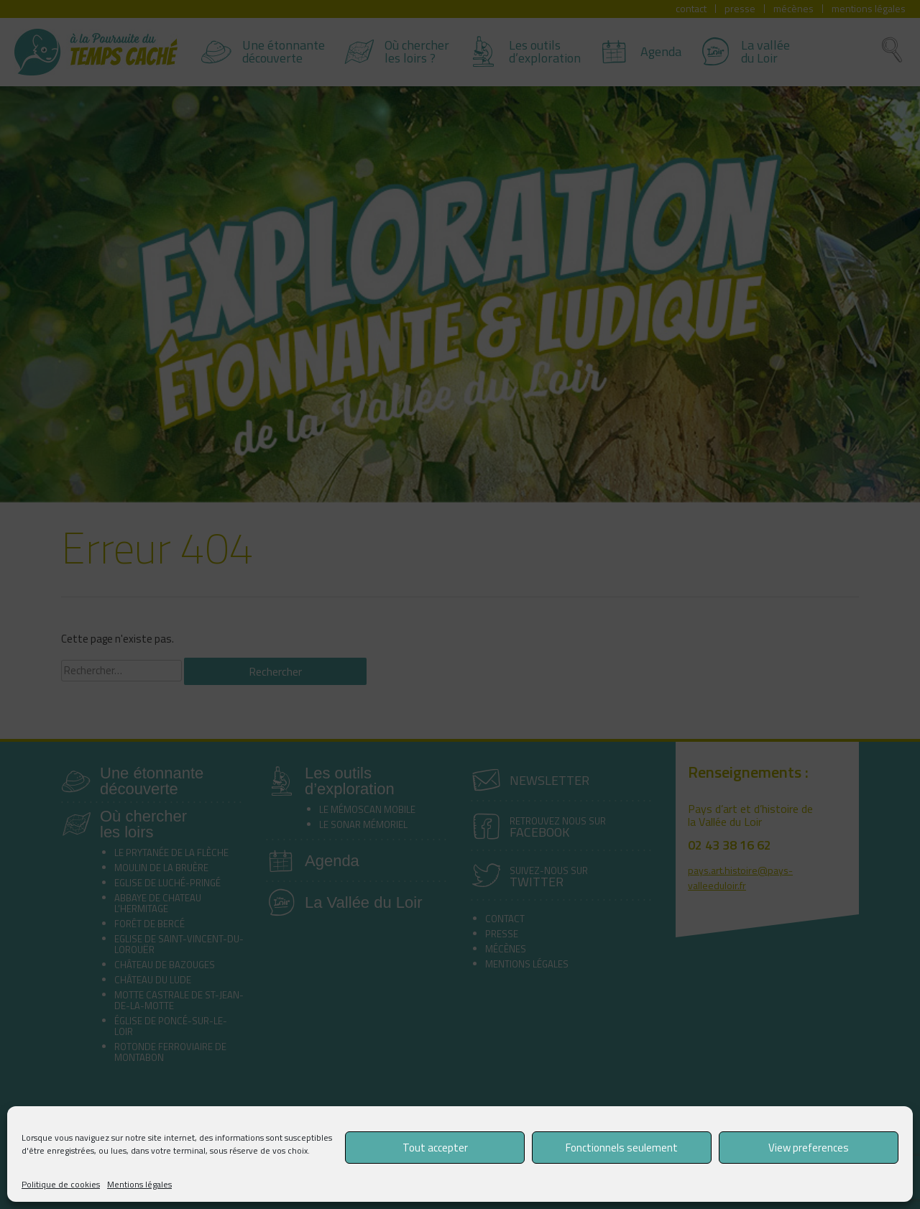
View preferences (808, 1147)
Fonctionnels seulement (622, 1147)
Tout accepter (435, 1147)
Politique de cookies (61, 1184)
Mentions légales (139, 1184)
